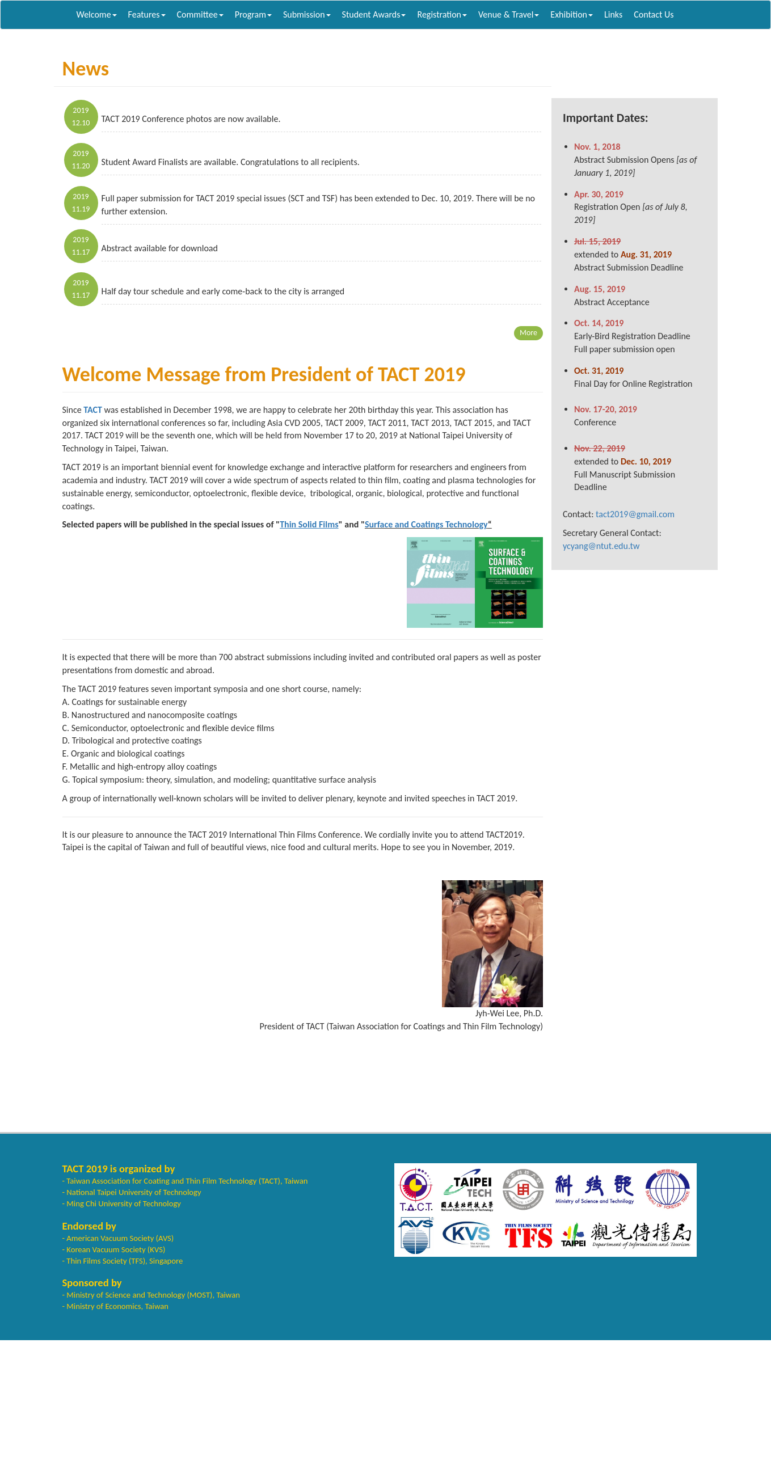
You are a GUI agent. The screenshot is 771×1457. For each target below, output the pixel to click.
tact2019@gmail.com (635, 514)
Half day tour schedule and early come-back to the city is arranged (223, 291)
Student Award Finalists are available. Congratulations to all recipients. (231, 162)
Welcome (97, 14)
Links (613, 14)
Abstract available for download (160, 248)
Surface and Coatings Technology (426, 524)
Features (147, 14)
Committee (200, 14)
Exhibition (571, 14)
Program (253, 14)
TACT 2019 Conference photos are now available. (191, 118)
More (528, 332)
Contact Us (653, 14)
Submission (307, 14)
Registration (442, 14)
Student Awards (374, 14)
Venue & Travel (508, 14)
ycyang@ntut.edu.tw (601, 545)
